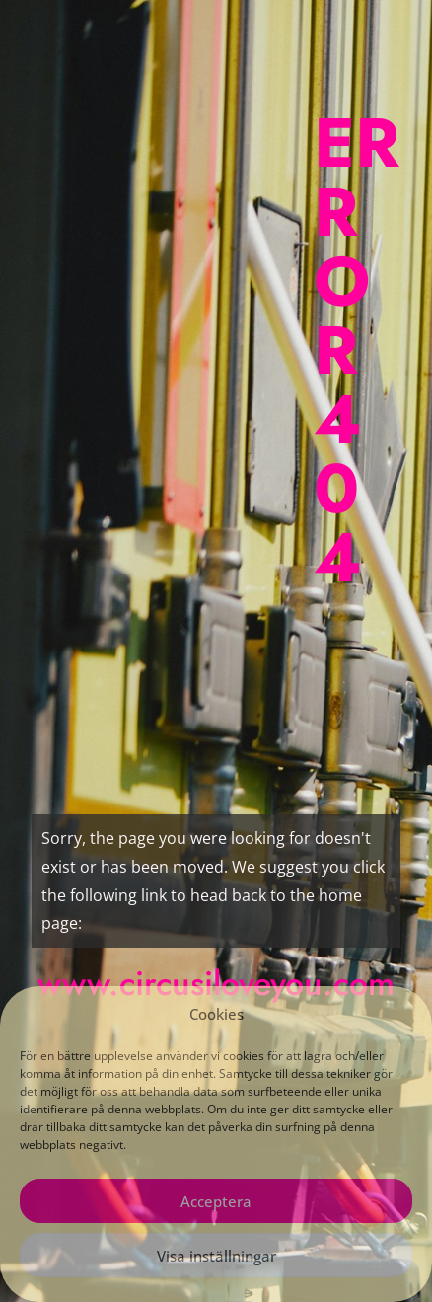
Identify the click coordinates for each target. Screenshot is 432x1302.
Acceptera (216, 1201)
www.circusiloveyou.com (216, 983)
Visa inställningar (216, 1255)
